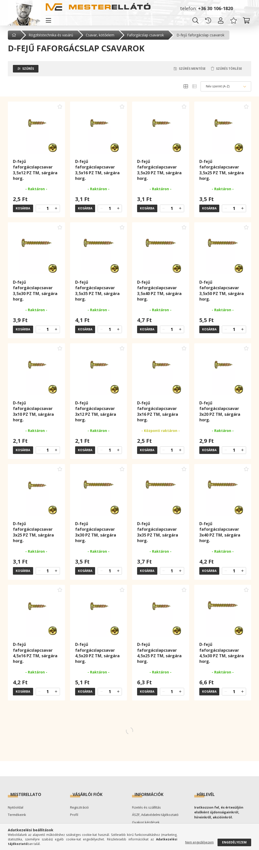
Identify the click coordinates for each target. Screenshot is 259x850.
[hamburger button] (48, 20)
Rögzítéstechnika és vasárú (51, 35)
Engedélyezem (234, 842)
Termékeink (17, 815)
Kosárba (23, 208)
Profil (74, 815)
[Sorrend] (226, 87)
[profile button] (221, 20)
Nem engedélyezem (199, 842)
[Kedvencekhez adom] (60, 107)
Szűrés (28, 69)
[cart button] (246, 20)
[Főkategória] (14, 35)
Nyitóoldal (15, 808)
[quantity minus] (39, 208)
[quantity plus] (56, 208)
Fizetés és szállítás (146, 808)
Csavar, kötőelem (100, 35)
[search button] (195, 20)
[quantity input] (48, 208)
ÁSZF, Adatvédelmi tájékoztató (155, 815)
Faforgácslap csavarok (145, 35)
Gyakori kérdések (146, 822)
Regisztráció (79, 808)
